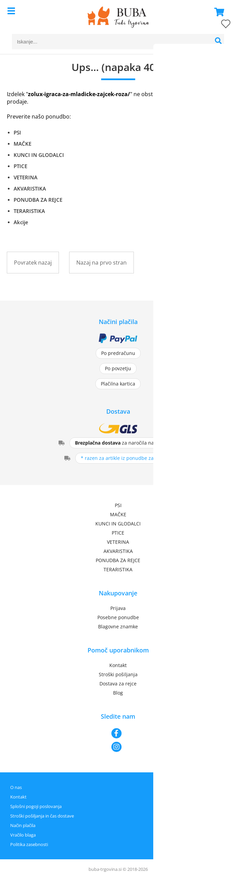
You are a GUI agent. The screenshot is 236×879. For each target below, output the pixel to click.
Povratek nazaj (33, 262)
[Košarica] (217, 12)
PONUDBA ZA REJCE (38, 199)
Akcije (21, 222)
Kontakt (118, 665)
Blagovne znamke (118, 626)
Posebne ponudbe (118, 617)
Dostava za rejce (118, 683)
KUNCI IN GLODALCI (39, 154)
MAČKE (22, 143)
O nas (16, 787)
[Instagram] (118, 747)
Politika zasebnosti (29, 844)
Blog (118, 692)
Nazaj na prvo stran (101, 262)
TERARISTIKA (29, 211)
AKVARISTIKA (30, 188)
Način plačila (22, 825)
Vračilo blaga (23, 835)
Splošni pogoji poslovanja (36, 806)
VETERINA (25, 177)
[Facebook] (118, 733)
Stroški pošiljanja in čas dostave (42, 816)
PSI (17, 132)
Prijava (118, 608)
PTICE (20, 166)
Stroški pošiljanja (118, 674)
